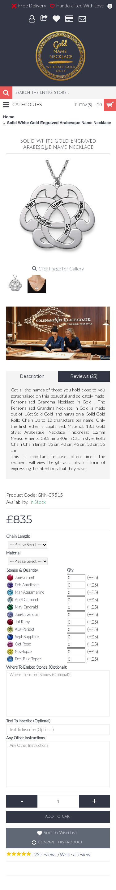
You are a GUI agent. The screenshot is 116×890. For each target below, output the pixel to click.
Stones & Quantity (22, 570)
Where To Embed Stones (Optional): (36, 667)
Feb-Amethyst (23, 585)
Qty (70, 569)
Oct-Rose (19, 644)
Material (13, 552)
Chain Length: (18, 536)
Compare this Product (60, 842)
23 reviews (45, 854)
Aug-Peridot (20, 629)
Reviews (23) (83, 376)
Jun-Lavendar (22, 615)
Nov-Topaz (19, 652)
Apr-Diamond (22, 600)
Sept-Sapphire (23, 637)
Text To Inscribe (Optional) (28, 720)
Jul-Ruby (18, 622)
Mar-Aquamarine (25, 592)
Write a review (75, 854)
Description (32, 376)
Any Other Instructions (25, 737)
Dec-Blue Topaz (24, 659)
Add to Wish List (60, 833)
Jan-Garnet (20, 578)
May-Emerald (22, 607)
